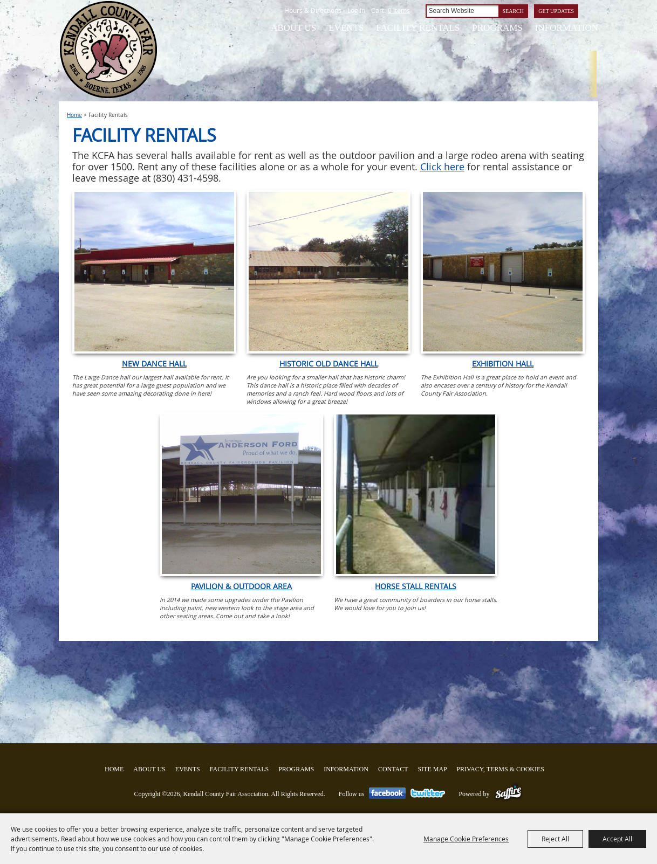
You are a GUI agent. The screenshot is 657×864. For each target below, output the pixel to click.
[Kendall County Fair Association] (108, 49)
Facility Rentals (418, 28)
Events (346, 28)
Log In (356, 10)
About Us (293, 28)
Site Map (432, 769)
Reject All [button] (555, 838)
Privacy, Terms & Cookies (500, 769)
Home (74, 115)
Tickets (613, 91)
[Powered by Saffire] (508, 794)
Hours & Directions (312, 10)
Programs (497, 28)
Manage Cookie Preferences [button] (466, 838)
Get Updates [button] (556, 11)
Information (566, 28)
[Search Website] (462, 11)
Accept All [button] (617, 838)
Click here (442, 166)
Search (513, 11)
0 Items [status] (399, 10)
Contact (393, 769)
